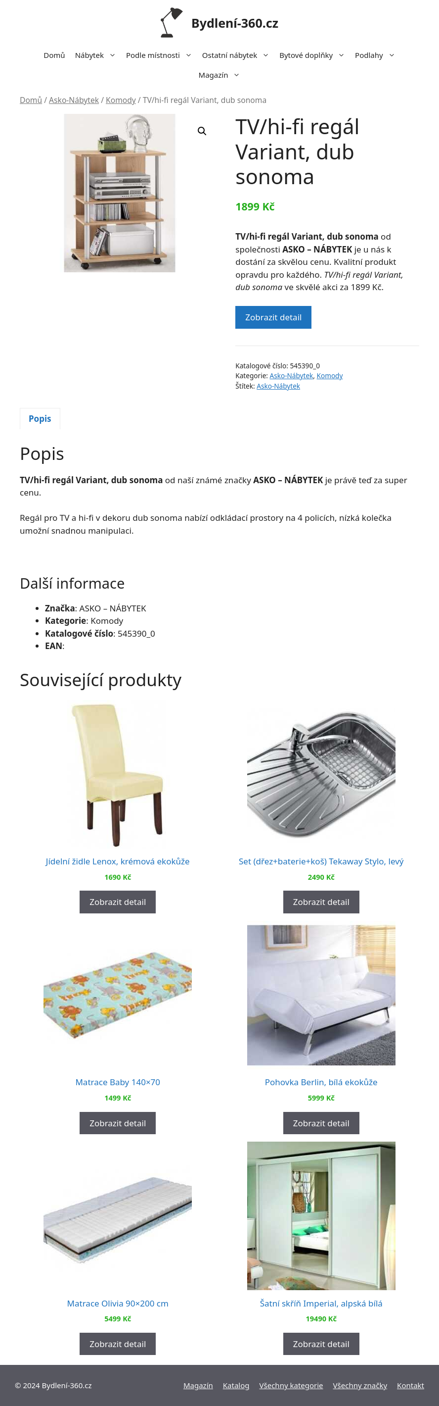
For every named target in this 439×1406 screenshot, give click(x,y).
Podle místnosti (161, 55)
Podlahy (377, 55)
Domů (54, 55)
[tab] (40, 419)
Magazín (222, 75)
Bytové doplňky (314, 55)
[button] (202, 131)
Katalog (236, 1385)
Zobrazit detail (273, 317)
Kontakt (410, 1385)
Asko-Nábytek (74, 100)
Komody (121, 100)
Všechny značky (360, 1385)
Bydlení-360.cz (234, 22)
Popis (40, 418)
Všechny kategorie (291, 1385)
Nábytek (98, 55)
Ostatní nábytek (238, 55)
